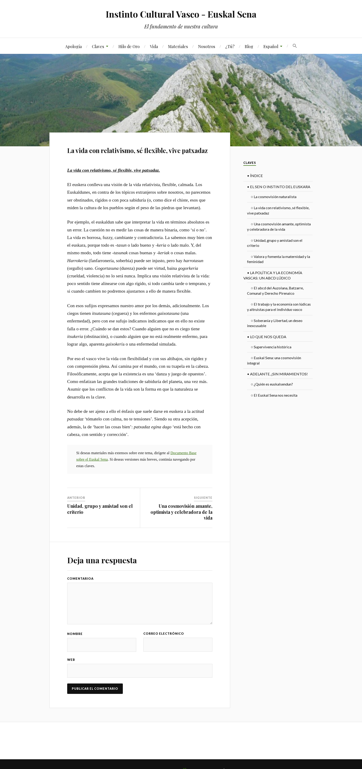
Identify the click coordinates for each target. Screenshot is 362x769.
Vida (154, 46)
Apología (73, 46)
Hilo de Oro (129, 46)
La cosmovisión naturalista (273, 196)
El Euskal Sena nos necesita (274, 395)
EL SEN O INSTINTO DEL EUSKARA (278, 186)
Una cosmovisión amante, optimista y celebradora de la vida (181, 512)
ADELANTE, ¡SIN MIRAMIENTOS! (277, 374)
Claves (98, 46)
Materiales (178, 46)
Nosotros (206, 46)
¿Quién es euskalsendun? (272, 384)
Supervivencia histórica (271, 347)
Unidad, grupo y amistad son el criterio (100, 509)
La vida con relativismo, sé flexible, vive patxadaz (137, 150)
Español (270, 46)
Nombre (75, 634)
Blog (249, 46)
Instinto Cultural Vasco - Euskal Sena (181, 14)
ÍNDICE (255, 175)
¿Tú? (230, 46)
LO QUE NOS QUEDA (266, 336)
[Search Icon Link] (295, 46)
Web (71, 660)
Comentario (79, 578)
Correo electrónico (163, 633)
